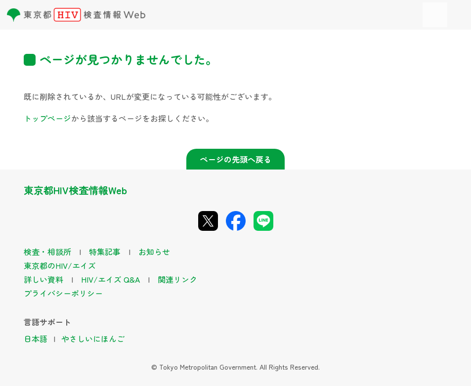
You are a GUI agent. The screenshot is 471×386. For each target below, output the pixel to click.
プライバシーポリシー (63, 293)
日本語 (35, 338)
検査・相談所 (47, 251)
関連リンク (177, 279)
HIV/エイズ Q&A (110, 279)
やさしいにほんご (93, 338)
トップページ (47, 118)
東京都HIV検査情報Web (75, 190)
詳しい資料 (43, 279)
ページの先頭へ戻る (235, 159)
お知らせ (154, 251)
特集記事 (105, 251)
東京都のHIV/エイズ (60, 265)
